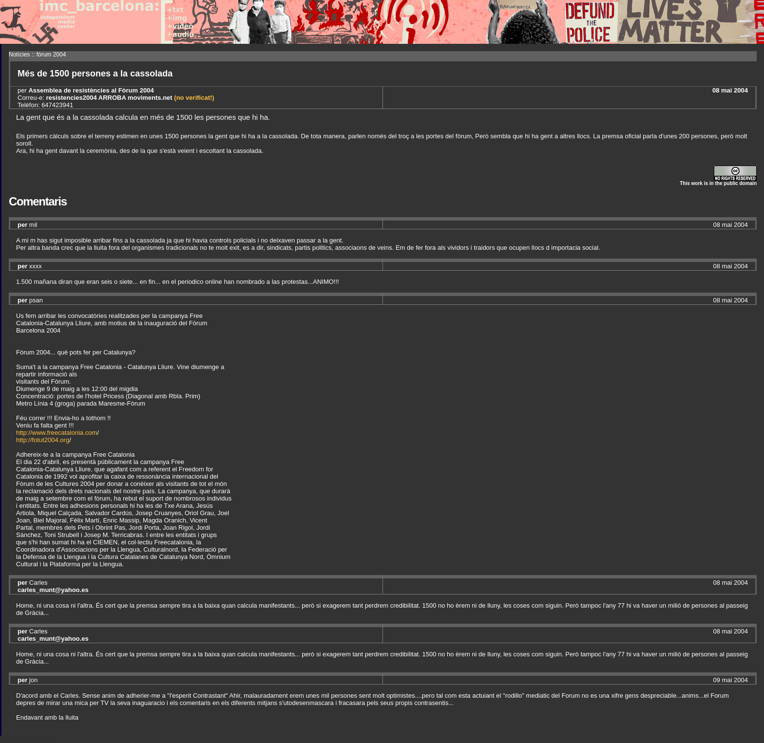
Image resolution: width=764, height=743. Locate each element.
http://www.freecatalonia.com (56, 432)
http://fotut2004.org (42, 440)
